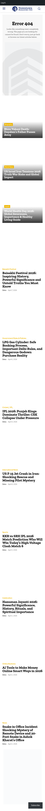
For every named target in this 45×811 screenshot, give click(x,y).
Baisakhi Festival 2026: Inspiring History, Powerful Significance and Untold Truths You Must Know (21, 279)
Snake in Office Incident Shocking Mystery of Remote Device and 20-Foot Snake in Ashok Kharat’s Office (20, 733)
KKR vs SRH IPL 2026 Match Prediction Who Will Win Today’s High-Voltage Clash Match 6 (22, 541)
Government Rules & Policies (14, 338)
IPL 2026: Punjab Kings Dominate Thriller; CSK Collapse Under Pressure (20, 414)
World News (9, 167)
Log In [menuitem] (3, 3)
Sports (5, 532)
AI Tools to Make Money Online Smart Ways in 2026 (22, 669)
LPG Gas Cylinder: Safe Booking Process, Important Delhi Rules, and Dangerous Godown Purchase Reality (22, 348)
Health (7, 206)
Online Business (8, 664)
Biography (8, 124)
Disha (4, 290)
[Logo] (22, 8)
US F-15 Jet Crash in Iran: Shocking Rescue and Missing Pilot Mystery (20, 477)
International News (10, 470)
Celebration (7, 598)
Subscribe (35, 805)
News (4, 723)
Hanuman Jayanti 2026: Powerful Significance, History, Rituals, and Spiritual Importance (20, 607)
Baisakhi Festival (9, 269)
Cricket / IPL (7, 407)
